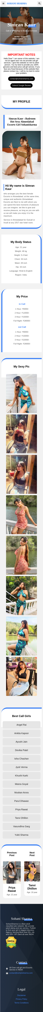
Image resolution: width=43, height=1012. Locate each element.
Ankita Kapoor (21, 733)
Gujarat (24, 37)
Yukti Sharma (21, 835)
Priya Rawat (21, 809)
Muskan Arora (21, 792)
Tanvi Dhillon (21, 818)
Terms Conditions (21, 1003)
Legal (21, 989)
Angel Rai (21, 725)
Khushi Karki (21, 775)
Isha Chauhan (21, 758)
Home (16, 37)
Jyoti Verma (21, 767)
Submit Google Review (21, 85)
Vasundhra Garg (21, 826)
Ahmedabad (17, 39)
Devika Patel (21, 750)
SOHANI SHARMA (17, 3)
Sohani (21, 919)
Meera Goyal (21, 784)
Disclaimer (21, 995)
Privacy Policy (21, 999)
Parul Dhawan (21, 801)
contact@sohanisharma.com (21, 79)
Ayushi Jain (21, 741)
